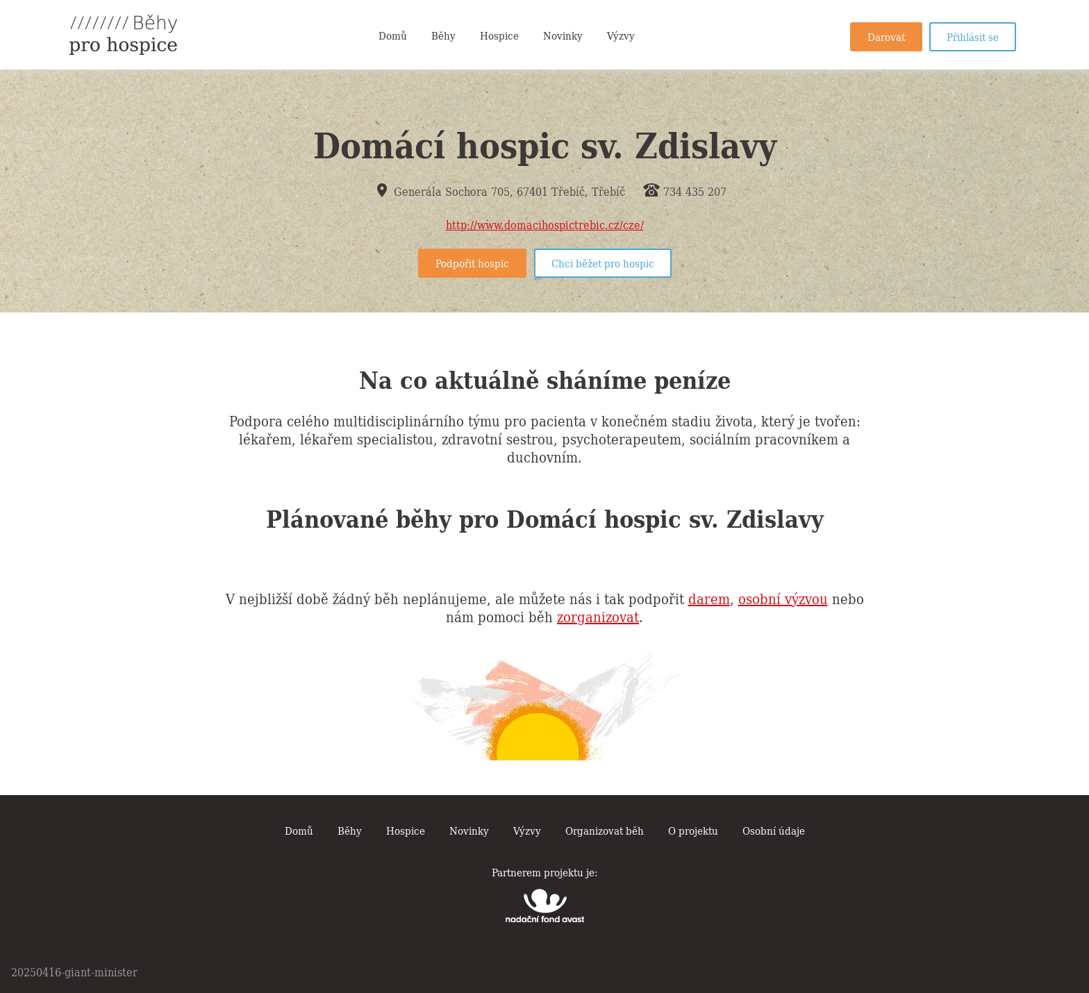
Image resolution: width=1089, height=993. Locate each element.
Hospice (499, 34)
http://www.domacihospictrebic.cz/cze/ (545, 224)
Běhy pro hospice (123, 34)
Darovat (886, 36)
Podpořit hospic (472, 262)
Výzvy (621, 34)
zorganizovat (598, 616)
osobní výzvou (783, 598)
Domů (393, 34)
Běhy (443, 34)
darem (709, 598)
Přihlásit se (973, 36)
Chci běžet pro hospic (602, 262)
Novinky (563, 34)
